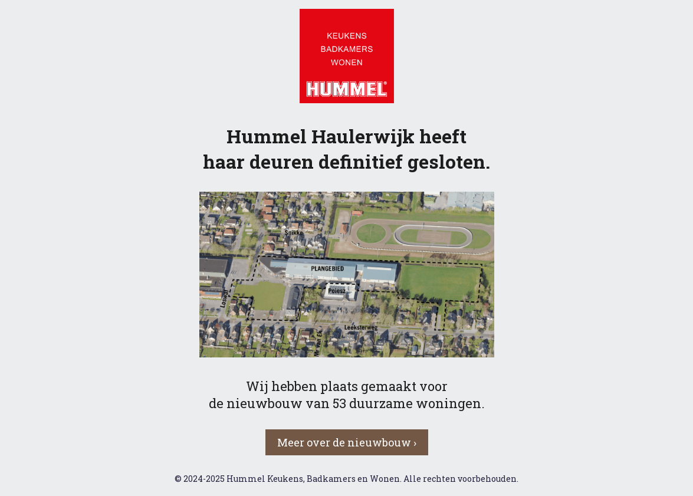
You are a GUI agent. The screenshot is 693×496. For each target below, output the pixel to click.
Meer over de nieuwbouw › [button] (346, 442)
